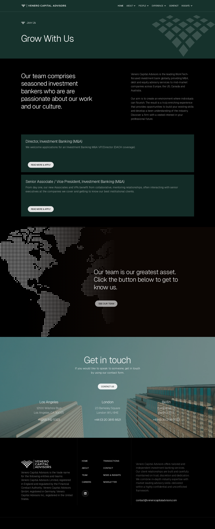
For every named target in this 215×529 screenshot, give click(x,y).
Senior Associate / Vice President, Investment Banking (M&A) (75, 194)
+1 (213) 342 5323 (49, 432)
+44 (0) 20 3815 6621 (107, 432)
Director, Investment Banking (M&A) (54, 154)
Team (84, 487)
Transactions (111, 473)
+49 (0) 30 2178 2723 (166, 432)
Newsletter (110, 494)
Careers (86, 494)
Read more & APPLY (41, 177)
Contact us (107, 387)
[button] (131, 6)
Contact (174, 5)
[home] (43, 6)
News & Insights (112, 487)
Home (120, 5)
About (85, 480)
